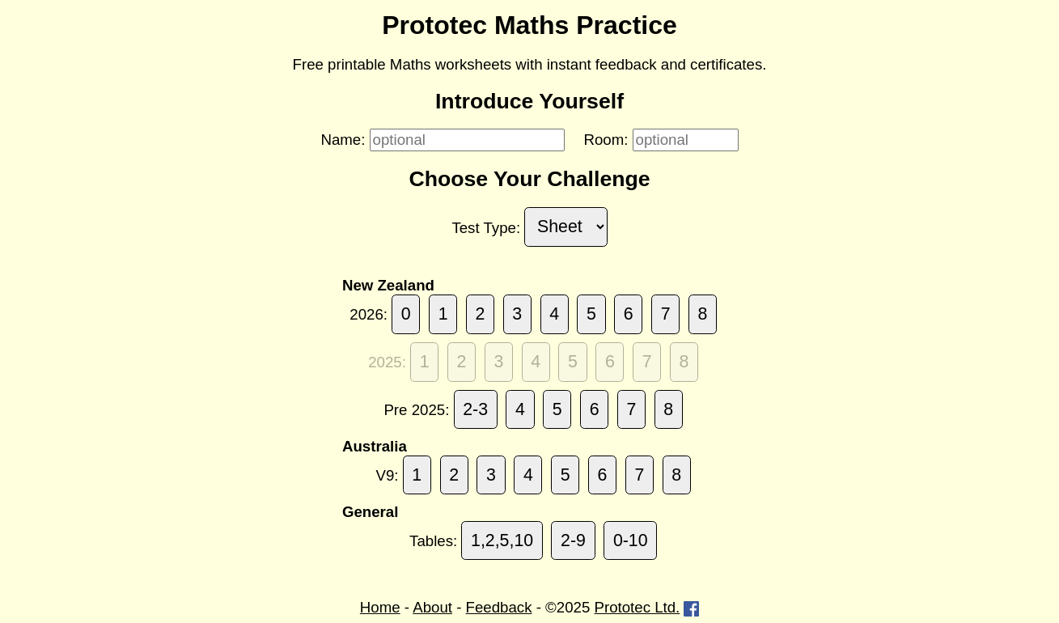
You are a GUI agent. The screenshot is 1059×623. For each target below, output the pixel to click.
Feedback (499, 607)
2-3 (475, 409)
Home (380, 607)
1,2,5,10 (502, 540)
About (432, 607)
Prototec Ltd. (637, 607)
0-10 (630, 540)
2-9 (573, 540)
